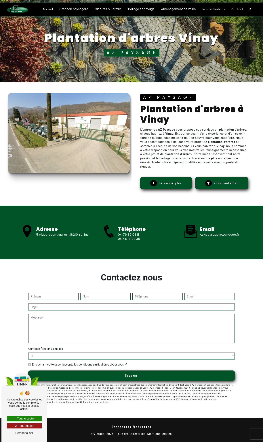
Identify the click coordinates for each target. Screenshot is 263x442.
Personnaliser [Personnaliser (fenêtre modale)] (24, 432)
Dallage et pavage (141, 9)
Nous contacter (221, 183)
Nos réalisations (213, 9)
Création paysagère (73, 9)
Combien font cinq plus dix (45, 349)
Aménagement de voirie (178, 9)
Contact (237, 9)
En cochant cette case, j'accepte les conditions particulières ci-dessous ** (79, 364)
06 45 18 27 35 (129, 246)
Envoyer (131, 375)
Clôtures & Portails (108, 9)
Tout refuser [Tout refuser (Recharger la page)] (24, 425)
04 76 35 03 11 (128, 242)
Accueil (47, 9)
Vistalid (99, 434)
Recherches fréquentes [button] (132, 426)
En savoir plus (166, 183)
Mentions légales (159, 434)
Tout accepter (24, 418)
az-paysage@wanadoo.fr (220, 227)
